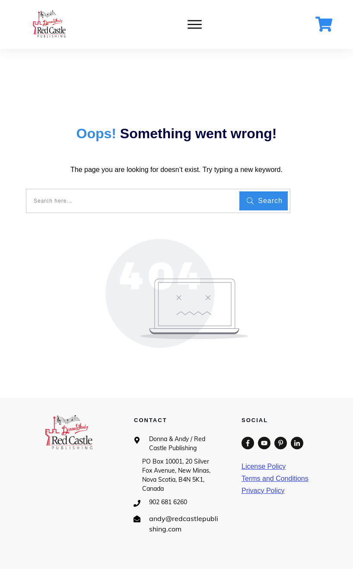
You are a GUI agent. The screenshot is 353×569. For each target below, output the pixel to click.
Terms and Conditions (275, 478)
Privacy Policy (263, 490)
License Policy (264, 466)
